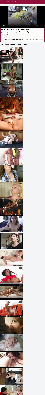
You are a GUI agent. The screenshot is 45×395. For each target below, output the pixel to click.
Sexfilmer (41, 394)
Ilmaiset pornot (33, 394)
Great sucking (4, 39)
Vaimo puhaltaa (39, 39)
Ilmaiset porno (13, 394)
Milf (22, 39)
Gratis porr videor (12, 391)
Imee (9, 39)
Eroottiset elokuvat (5, 390)
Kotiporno (13, 39)
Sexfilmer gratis (22, 391)
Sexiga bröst (32, 391)
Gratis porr (15, 390)
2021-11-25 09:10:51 (5, 34)
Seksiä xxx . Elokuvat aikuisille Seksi (9, 2)
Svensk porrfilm (23, 394)
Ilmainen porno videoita (26, 390)
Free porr (36, 390)
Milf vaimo (26, 39)
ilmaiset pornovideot (5, 40)
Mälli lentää (18, 39)
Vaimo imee (32, 39)
